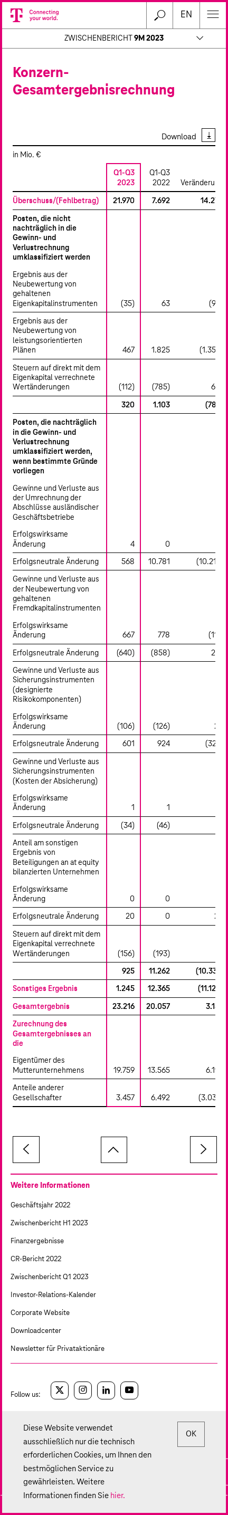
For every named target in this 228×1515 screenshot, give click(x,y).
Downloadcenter (36, 1331)
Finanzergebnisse (37, 1241)
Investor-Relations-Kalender (53, 1295)
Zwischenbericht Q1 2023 (50, 1277)
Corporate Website (40, 1313)
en (186, 15)
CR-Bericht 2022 (36, 1259)
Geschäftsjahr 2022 (40, 1205)
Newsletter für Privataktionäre (57, 1349)
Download (179, 136)
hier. (117, 1495)
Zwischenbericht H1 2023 (49, 1223)
